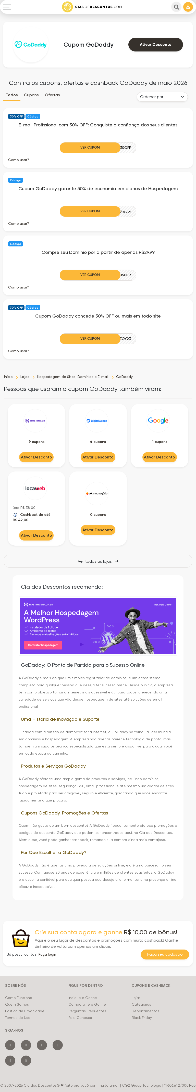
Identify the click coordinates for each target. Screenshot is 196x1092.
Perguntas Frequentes (87, 1011)
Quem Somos (17, 1004)
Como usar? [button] (18, 160)
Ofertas (52, 95)
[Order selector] (162, 97)
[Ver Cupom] (98, 147)
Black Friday (142, 1018)
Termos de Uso (17, 1018)
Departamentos (145, 1011)
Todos (12, 95)
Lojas (136, 998)
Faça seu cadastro (165, 954)
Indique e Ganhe (82, 998)
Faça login (47, 954)
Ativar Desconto (156, 44)
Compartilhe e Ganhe (87, 1004)
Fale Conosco (80, 1018)
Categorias (141, 1004)
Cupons (31, 95)
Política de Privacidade (24, 1011)
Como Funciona (18, 998)
